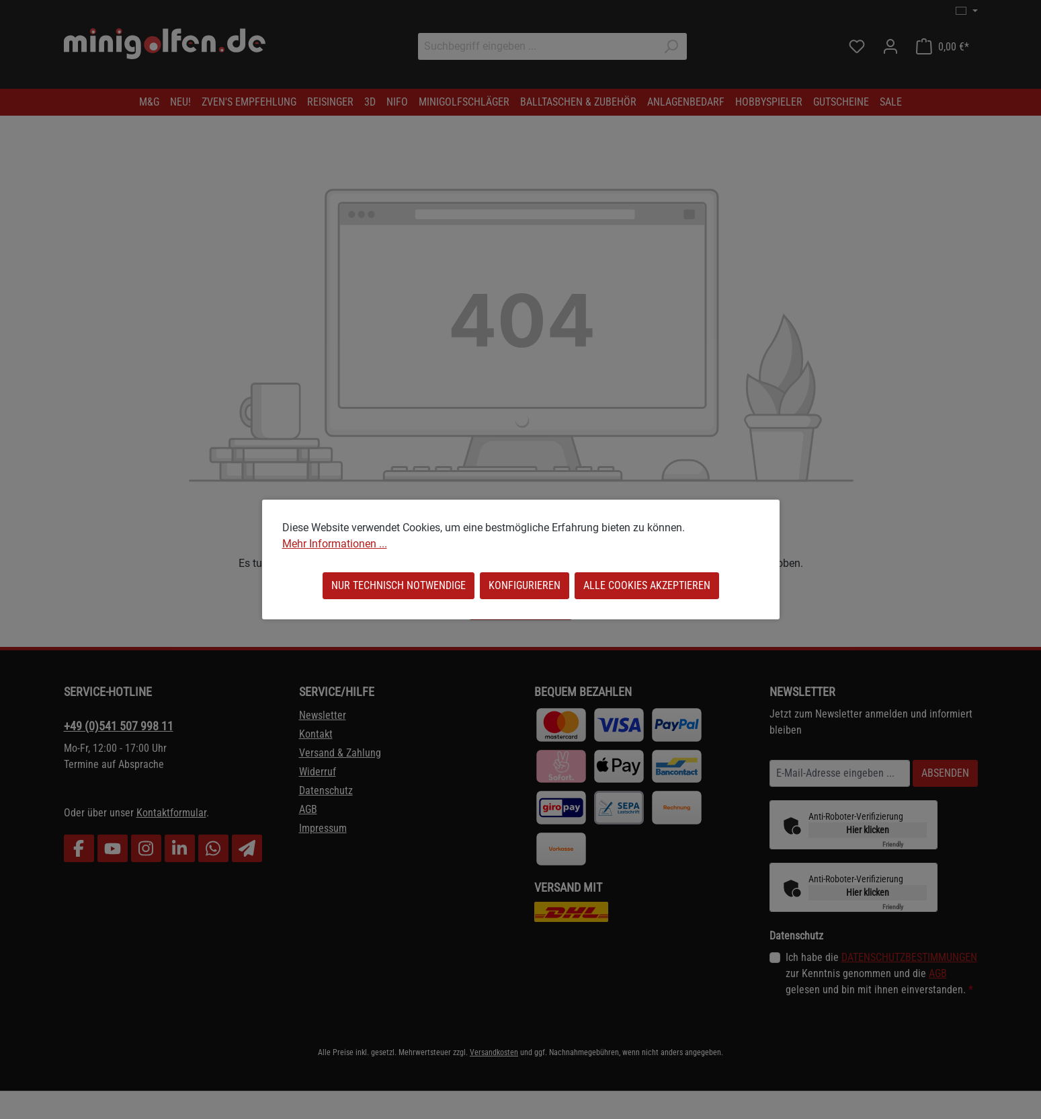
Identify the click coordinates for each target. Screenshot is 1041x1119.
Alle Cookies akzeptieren (646, 585)
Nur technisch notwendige (398, 585)
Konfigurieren (524, 585)
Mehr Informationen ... (334, 543)
